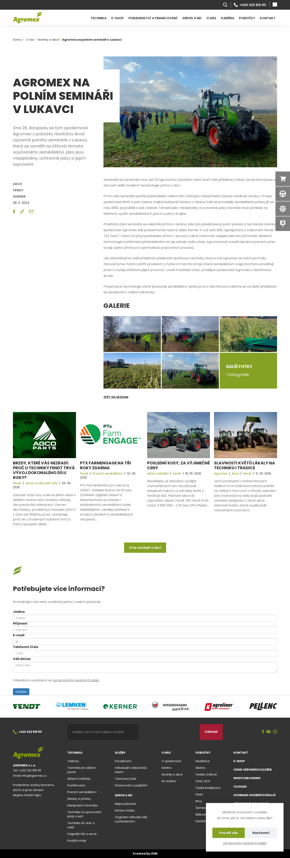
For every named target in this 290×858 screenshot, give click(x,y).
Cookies (240, 787)
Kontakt (267, 18)
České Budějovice (208, 788)
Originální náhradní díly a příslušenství (131, 819)
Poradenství (123, 761)
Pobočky (247, 18)
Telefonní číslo (25, 647)
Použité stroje (76, 841)
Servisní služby (125, 810)
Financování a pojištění (131, 785)
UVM (154, 854)
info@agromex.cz (34, 776)
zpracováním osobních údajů (76, 680)
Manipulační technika (82, 805)
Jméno (19, 612)
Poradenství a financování (153, 18)
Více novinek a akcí (145, 547)
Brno (199, 801)
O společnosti (171, 761)
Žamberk (202, 808)
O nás (211, 18)
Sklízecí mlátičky (79, 779)
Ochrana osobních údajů (254, 795)
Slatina (200, 768)
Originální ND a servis (82, 834)
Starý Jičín (203, 781)
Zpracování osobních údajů (245, 843)
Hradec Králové (206, 774)
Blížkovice (202, 814)
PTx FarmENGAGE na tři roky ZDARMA (105, 465)
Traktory (73, 761)
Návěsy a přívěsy (79, 799)
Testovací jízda (125, 779)
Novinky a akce (172, 774)
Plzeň (199, 794)
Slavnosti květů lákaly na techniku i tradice (244, 465)
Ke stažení (169, 781)
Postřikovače (76, 785)
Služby (120, 753)
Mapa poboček (125, 804)
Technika (99, 18)
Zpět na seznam (115, 397)
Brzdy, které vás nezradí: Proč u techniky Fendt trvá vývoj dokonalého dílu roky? (44, 470)
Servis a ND (191, 18)
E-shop (117, 18)
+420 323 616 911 (250, 5)
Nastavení (261, 832)
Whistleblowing (246, 778)
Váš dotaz (22, 659)
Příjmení (20, 623)
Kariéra (227, 18)
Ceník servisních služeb (252, 770)
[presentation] (169, 732)
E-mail (18, 635)
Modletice (203, 761)
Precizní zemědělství (81, 792)
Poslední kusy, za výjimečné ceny (178, 465)
